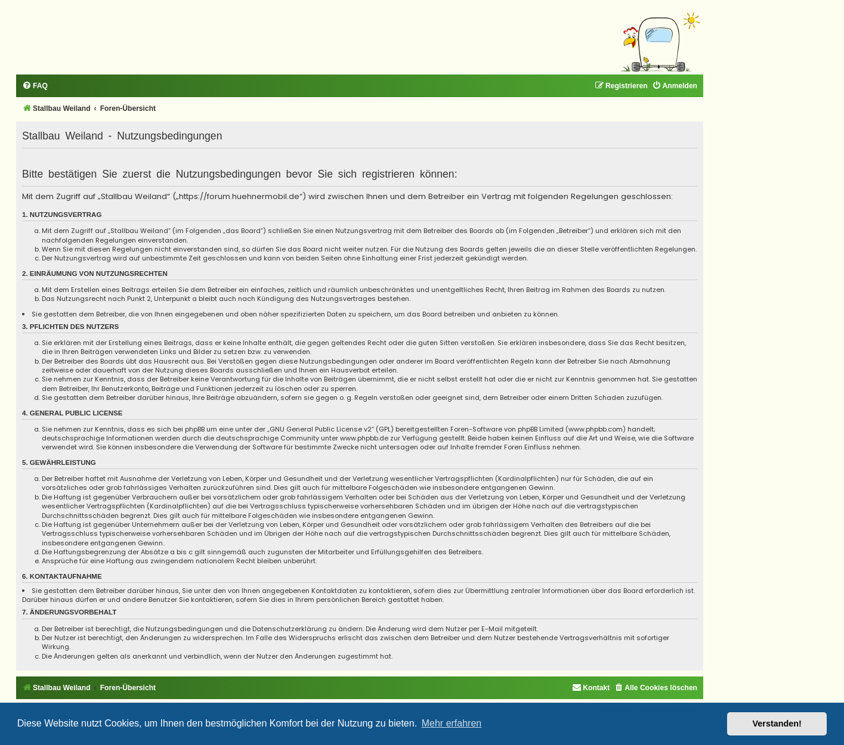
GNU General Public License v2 (321, 429)
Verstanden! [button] (777, 723)
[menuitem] (35, 86)
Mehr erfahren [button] (452, 723)
